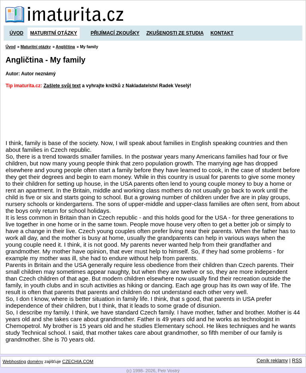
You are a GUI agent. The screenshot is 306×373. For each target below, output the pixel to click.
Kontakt (221, 33)
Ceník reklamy (272, 360)
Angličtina (65, 47)
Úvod (17, 33)
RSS (297, 360)
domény (35, 361)
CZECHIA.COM (77, 361)
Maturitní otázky (53, 33)
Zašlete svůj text (61, 85)
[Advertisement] (151, 114)
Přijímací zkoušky (114, 33)
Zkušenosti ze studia (175, 33)
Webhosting (14, 361)
